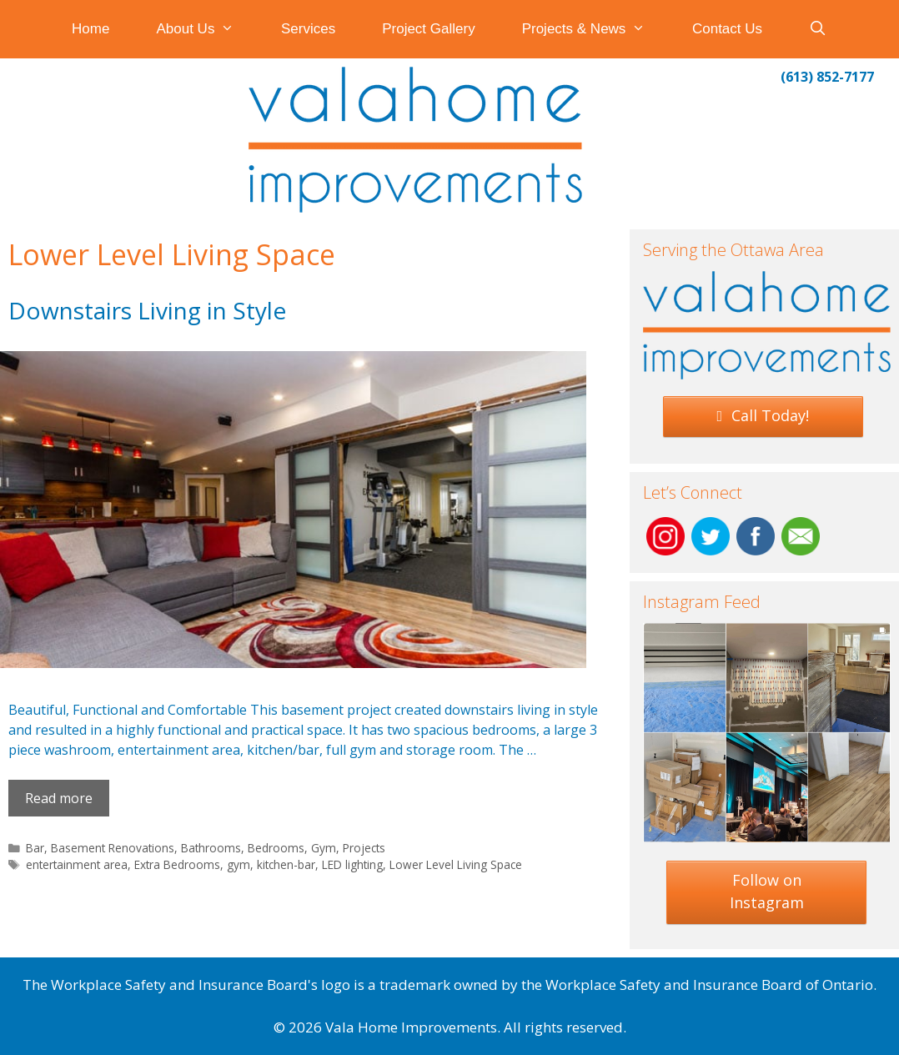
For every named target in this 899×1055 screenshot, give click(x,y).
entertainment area (77, 864)
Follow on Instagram (767, 891)
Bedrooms (276, 848)
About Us (207, 29)
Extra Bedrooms (177, 864)
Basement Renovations (112, 848)
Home (90, 29)
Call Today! (763, 415)
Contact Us (727, 29)
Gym (323, 848)
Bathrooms (211, 848)
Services (308, 29)
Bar (35, 848)
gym (238, 864)
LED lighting (352, 864)
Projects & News (595, 29)
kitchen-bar (286, 864)
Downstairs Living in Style (147, 310)
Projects (364, 848)
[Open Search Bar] (818, 29)
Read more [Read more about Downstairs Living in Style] (59, 798)
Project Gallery (428, 29)
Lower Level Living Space (455, 864)
